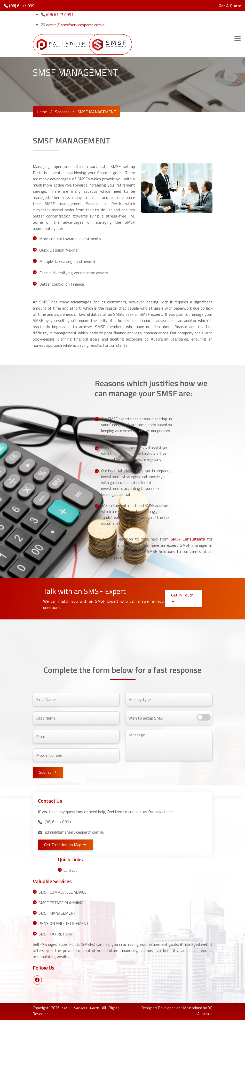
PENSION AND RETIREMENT (64, 976)
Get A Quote (230, 6)
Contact (70, 924)
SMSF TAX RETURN (56, 987)
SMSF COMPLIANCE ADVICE (63, 945)
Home (42, 112)
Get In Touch (182, 652)
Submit (48, 826)
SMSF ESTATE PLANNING (61, 956)
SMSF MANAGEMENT (57, 966)
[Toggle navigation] (237, 38)
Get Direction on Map (66, 898)
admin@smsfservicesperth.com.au (76, 25)
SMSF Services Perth (81, 1061)
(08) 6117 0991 (20, 6)
